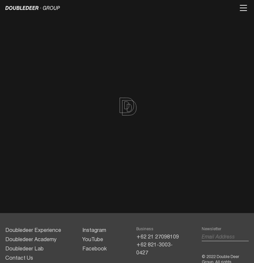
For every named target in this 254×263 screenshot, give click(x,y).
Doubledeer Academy (31, 239)
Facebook (94, 248)
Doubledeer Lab (24, 248)
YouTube (92, 239)
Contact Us (19, 258)
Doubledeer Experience (33, 230)
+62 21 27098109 (157, 237)
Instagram (94, 230)
